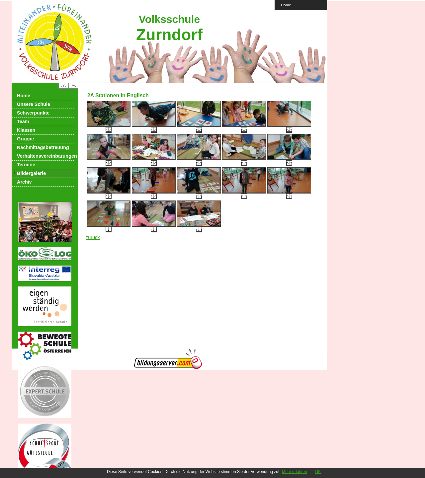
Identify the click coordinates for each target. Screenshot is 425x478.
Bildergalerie (31, 173)
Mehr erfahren (294, 471)
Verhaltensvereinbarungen (46, 156)
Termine (26, 164)
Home (286, 5)
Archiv (24, 182)
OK (318, 471)
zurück (93, 237)
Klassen (26, 130)
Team (23, 121)
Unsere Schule (33, 104)
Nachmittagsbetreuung (43, 147)
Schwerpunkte (33, 113)
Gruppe (25, 138)
